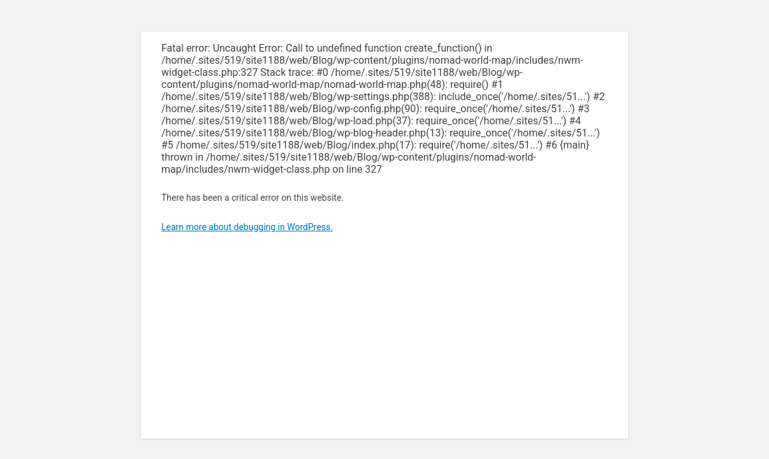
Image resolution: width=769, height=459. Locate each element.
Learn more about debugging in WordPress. (247, 227)
